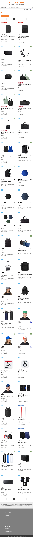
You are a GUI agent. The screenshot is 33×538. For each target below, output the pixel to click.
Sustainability (7, 528)
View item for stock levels (23, 401)
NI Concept (16, 536)
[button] (31, 9)
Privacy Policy (7, 530)
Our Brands (7, 516)
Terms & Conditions (8, 531)
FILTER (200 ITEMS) (4, 15)
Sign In (26, 9)
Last (25, 499)
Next (22, 499)
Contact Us (7, 514)
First (7, 499)
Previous (11, 499)
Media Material (7, 522)
